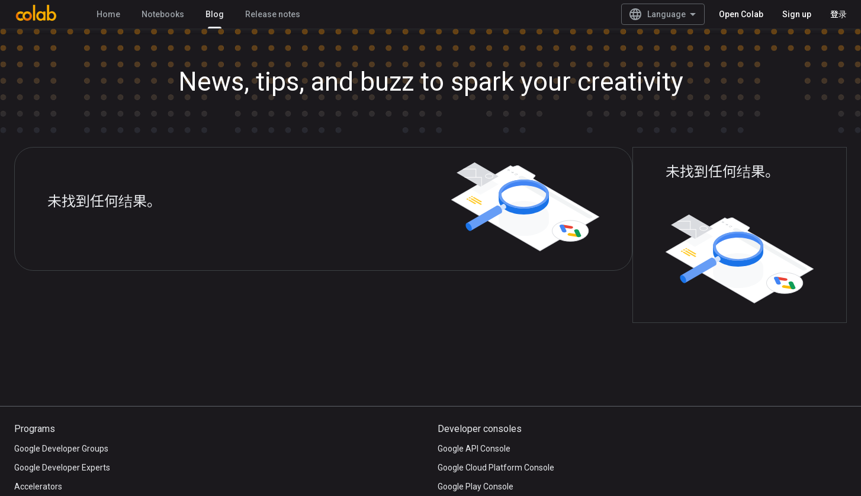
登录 (838, 14)
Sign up (796, 14)
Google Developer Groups (61, 448)
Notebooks (163, 14)
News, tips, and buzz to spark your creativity (430, 81)
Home (108, 14)
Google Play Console (475, 486)
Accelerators (38, 486)
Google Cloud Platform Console (496, 467)
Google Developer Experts (62, 467)
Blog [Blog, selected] (214, 14)
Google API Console (474, 448)
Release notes (272, 14)
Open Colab (741, 14)
